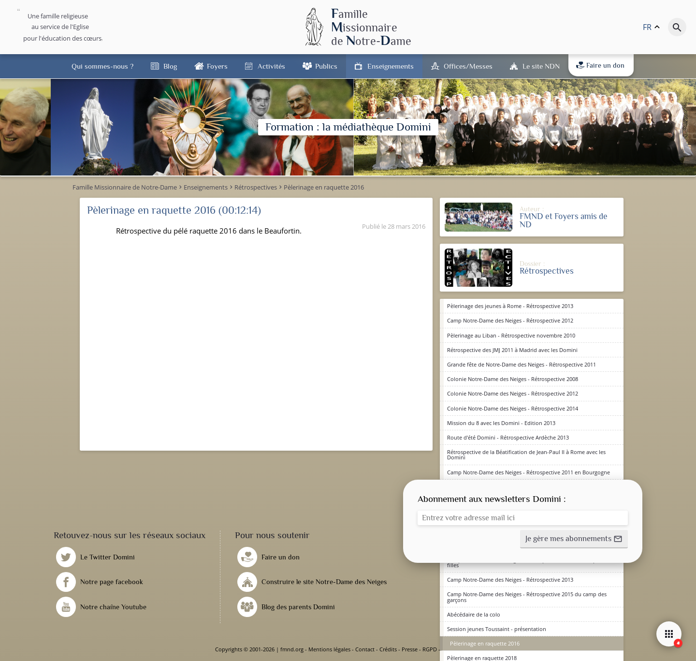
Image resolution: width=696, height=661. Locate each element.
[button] (574, 539)
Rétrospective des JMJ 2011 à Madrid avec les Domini (512, 349)
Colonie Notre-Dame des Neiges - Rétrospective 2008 (512, 378)
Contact (365, 649)
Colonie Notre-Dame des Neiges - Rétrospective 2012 (512, 393)
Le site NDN (541, 66)
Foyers (217, 66)
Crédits (388, 649)
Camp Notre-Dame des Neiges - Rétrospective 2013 (510, 579)
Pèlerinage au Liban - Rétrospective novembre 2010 (511, 335)
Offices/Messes (468, 66)
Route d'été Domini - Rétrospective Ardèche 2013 (508, 437)
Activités (271, 66)
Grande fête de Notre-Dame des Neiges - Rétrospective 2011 (521, 364)
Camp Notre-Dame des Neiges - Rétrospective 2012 (510, 320)
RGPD (429, 649)
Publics (326, 66)
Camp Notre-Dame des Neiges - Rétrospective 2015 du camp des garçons (527, 596)
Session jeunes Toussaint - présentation (496, 628)
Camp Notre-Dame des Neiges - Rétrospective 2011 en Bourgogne (528, 472)
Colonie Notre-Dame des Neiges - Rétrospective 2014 (512, 408)
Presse (410, 649)
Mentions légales (329, 649)
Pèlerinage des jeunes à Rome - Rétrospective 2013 (510, 305)
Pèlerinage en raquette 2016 (485, 643)
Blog (170, 66)
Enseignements (390, 66)
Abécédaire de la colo (473, 614)
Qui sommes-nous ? (102, 66)
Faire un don (600, 65)
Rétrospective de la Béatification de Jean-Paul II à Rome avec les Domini (526, 454)
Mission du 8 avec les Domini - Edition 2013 (501, 422)
